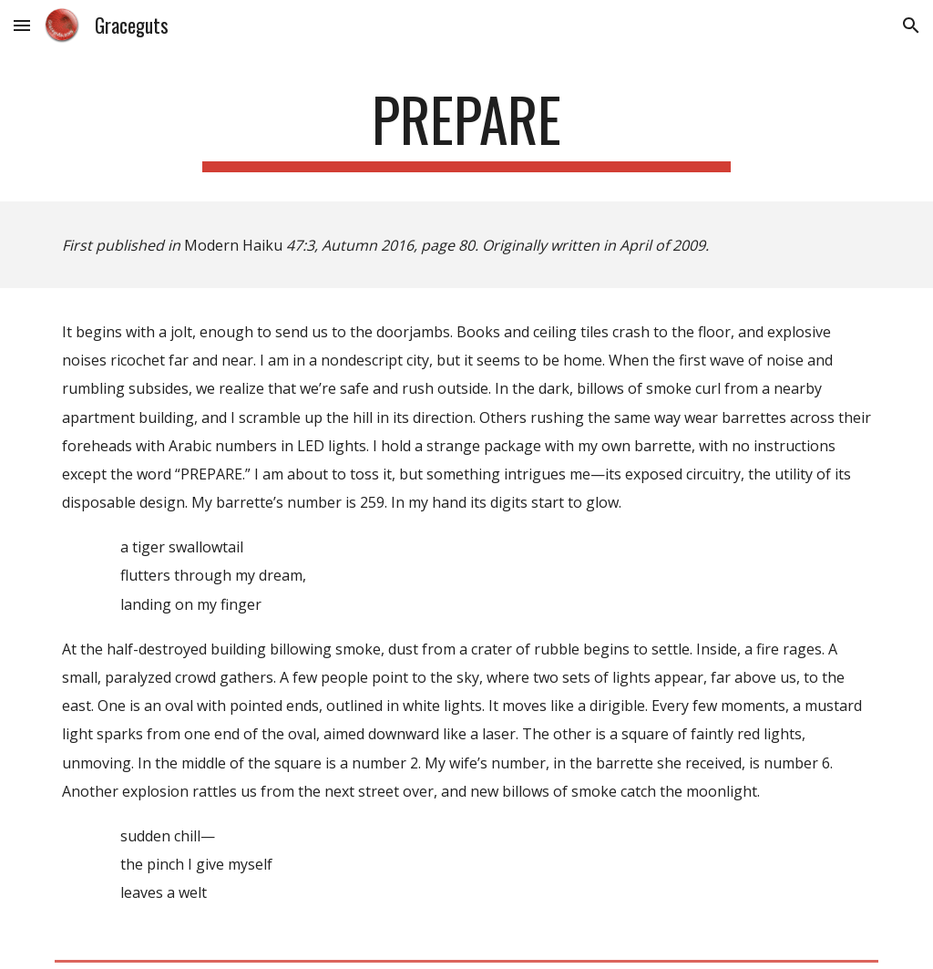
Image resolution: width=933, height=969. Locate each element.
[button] (22, 25)
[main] (466, 128)
